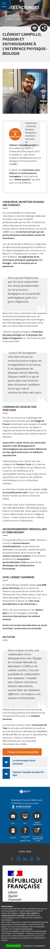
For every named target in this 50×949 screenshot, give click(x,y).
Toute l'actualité (14, 15)
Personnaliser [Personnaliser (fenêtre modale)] (14, 945)
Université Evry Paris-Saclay (17, 12)
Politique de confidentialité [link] (34, 946)
